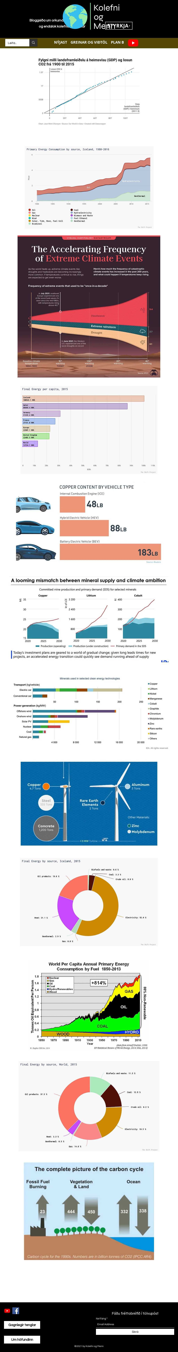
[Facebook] (15, 1310)
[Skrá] (135, 1332)
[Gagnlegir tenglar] (22, 1325)
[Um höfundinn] (22, 1340)
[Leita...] (15, 43)
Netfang (101, 1318)
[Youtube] (133, 43)
